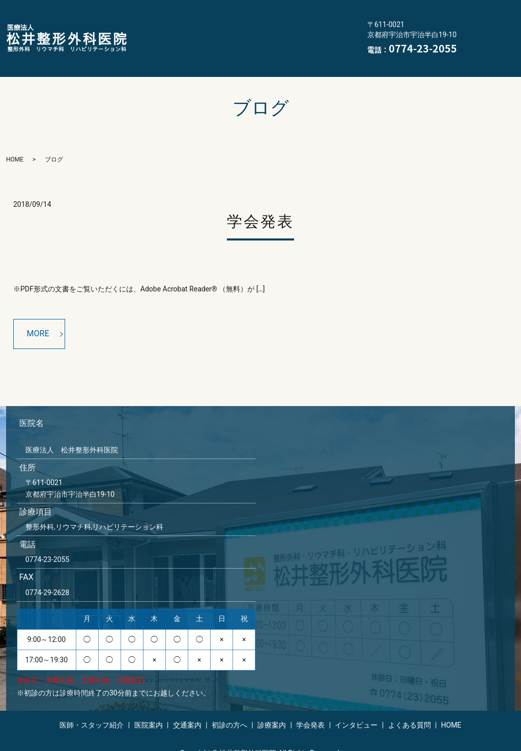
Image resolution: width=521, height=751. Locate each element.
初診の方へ (158, 30)
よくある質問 (229, 46)
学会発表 (265, 30)
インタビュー (162, 46)
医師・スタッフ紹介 (173, 14)
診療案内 (213, 30)
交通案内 (296, 14)
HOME (284, 46)
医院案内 (244, 14)
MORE (38, 318)
